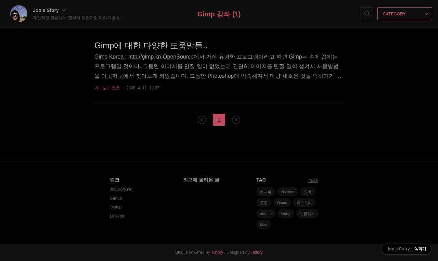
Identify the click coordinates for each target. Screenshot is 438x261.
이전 (202, 120)
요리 (307, 192)
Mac (263, 225)
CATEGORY (405, 14)
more (313, 180)
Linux (285, 214)
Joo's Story (49, 10)
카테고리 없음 (107, 88)
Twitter (116, 207)
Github (116, 198)
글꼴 (264, 203)
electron (287, 192)
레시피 (265, 192)
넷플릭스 (307, 214)
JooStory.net (121, 189)
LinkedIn (117, 216)
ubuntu (266, 214)
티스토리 (304, 203)
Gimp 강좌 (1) (219, 14)
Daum (282, 203)
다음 (236, 120)
